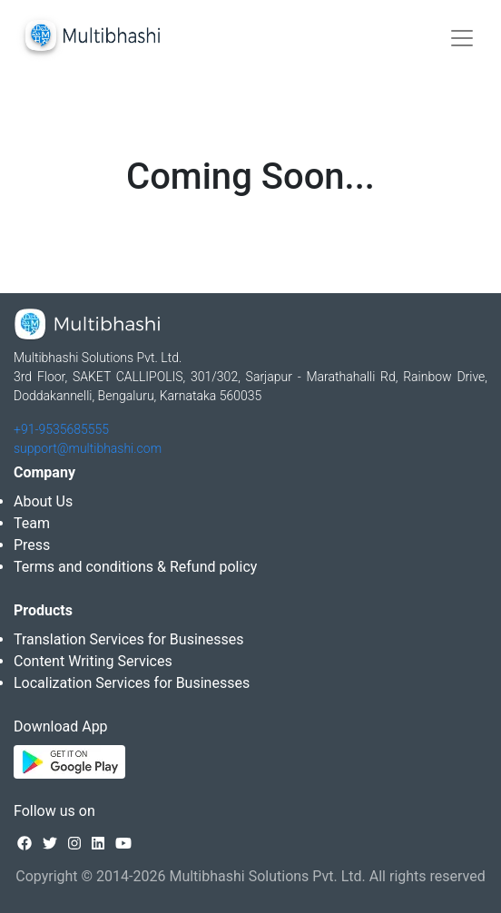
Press (32, 545)
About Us (43, 501)
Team (32, 523)
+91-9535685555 (61, 429)
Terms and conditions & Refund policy (135, 566)
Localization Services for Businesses (132, 683)
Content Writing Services (93, 661)
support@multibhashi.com (88, 448)
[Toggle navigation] (461, 38)
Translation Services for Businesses (128, 639)
